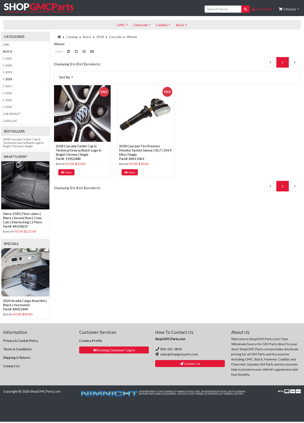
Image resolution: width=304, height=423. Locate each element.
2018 (100, 37)
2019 (7, 72)
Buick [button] (180, 25)
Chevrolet (12, 114)
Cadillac (10, 121)
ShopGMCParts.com (45, 391)
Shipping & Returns (16, 357)
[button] (263, 9)
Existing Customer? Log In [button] (114, 350)
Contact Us (11, 366)
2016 (7, 93)
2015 (7, 100)
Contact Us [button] (190, 364)
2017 (7, 86)
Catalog (72, 37)
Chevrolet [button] (140, 25)
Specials (11, 244)
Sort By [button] (65, 77)
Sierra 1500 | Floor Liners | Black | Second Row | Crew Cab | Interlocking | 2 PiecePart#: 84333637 (22, 220)
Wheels (131, 37)
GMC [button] (121, 25)
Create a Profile (90, 340)
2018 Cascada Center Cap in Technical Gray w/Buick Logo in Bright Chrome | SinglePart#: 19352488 (78, 152)
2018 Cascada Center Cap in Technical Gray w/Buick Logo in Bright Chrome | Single (23, 142)
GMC (6, 44)
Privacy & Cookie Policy (20, 340)
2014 (7, 107)
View (66, 172)
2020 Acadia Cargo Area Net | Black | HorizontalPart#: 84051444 (25, 305)
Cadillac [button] (162, 25)
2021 (7, 58)
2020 (7, 65)
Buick (87, 37)
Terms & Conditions (17, 349)
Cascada (115, 37)
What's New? (15, 156)
